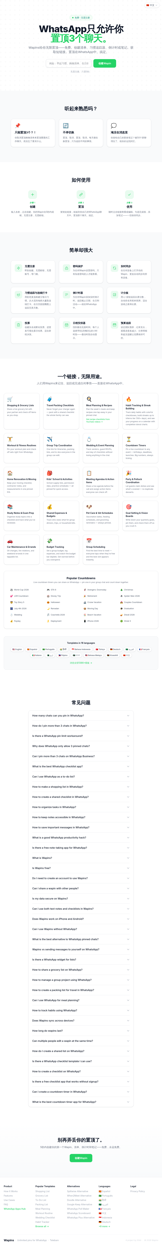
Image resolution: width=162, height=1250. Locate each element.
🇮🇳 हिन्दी (63, 649)
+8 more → (104, 1226)
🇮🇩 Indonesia (105, 1217)
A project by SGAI (133, 1240)
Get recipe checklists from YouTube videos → (98, 420)
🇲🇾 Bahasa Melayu (93, 655)
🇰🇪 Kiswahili (112, 655)
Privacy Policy (137, 1191)
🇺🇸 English (17, 649)
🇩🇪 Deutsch (115, 649)
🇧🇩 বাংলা (76, 655)
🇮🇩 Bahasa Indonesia (81, 649)
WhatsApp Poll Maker (78, 1208)
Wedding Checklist (45, 1217)
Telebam (54, 1240)
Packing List (41, 1204)
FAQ (6, 1204)
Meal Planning (42, 1208)
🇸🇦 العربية (130, 649)
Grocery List (41, 1195)
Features (8, 1195)
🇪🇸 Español (32, 649)
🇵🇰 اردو (50, 655)
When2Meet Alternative (79, 1195)
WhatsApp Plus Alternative (81, 1217)
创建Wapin (104, 63)
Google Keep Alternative (79, 1204)
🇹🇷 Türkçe (100, 649)
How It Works (11, 1191)
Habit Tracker (42, 1222)
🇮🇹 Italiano (37, 655)
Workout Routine (43, 1213)
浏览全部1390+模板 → (81, 662)
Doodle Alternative (76, 1200)
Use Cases (9, 1200)
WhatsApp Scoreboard (79, 1213)
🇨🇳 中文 (126, 655)
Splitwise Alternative (77, 1191)
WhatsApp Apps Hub (15, 1208)
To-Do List (40, 1200)
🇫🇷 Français (144, 649)
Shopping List (42, 1191)
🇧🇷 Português (48, 649)
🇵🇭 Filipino (63, 655)
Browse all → (42, 1226)
